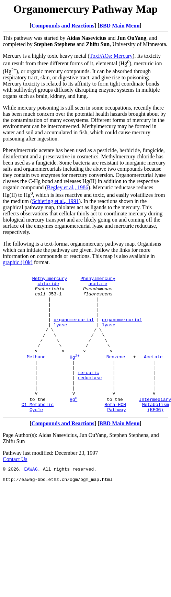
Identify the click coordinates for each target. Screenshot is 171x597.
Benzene (115, 374)
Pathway (116, 437)
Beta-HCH (115, 431)
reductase (90, 399)
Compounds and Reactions (62, 26)
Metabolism (155, 431)
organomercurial (74, 330)
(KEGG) (155, 437)
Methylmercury (49, 280)
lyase (60, 336)
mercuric (88, 393)
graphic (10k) (18, 262)
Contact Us (15, 487)
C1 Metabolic (38, 431)
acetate (98, 286)
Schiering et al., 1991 (55, 201)
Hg (75, 374)
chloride (48, 286)
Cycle (36, 437)
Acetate (153, 374)
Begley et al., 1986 (67, 187)
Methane (36, 374)
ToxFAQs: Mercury (111, 56)
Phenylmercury (97, 280)
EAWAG (30, 498)
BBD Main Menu (119, 26)
